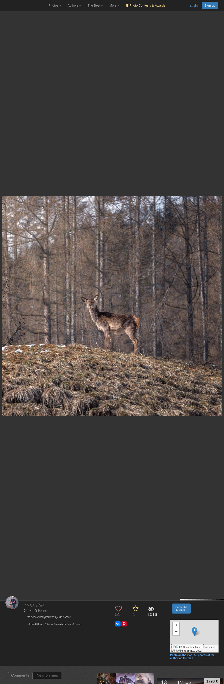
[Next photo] (219, 299)
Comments (20, 675)
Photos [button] (55, 5)
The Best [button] (95, 5)
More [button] (114, 5)
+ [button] (176, 625)
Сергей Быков (36, 610)
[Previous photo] (4, 299)
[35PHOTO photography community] (23, 5)
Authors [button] (74, 5)
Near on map (47, 675)
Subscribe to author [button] (181, 608)
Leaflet (174, 647)
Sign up (210, 5)
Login (194, 5)
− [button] (176, 632)
